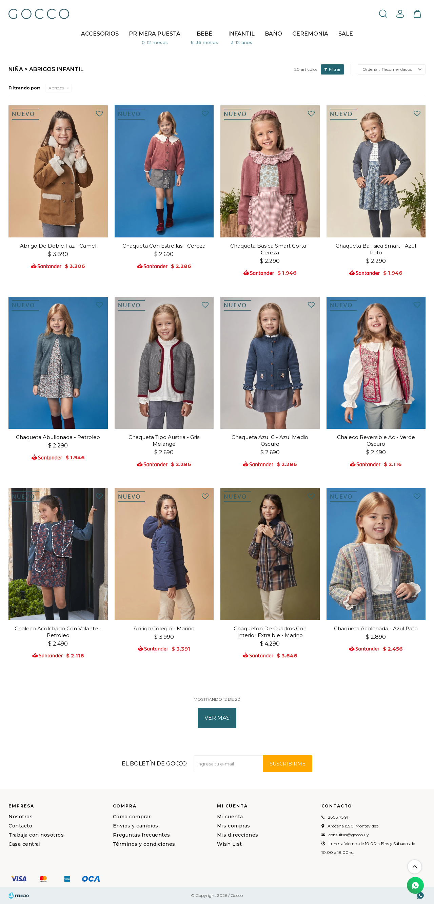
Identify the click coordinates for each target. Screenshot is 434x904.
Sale (345, 33)
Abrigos (56, 87)
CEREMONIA (310, 33)
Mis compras (233, 826)
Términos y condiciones (144, 844)
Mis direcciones (237, 835)
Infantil (241, 33)
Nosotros (20, 817)
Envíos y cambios (135, 826)
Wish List (229, 844)
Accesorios (100, 33)
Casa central (24, 844)
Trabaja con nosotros (36, 835)
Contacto (20, 826)
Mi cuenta (230, 817)
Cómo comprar (132, 817)
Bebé (204, 33)
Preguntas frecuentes (141, 835)
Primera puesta (154, 33)
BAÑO (273, 33)
